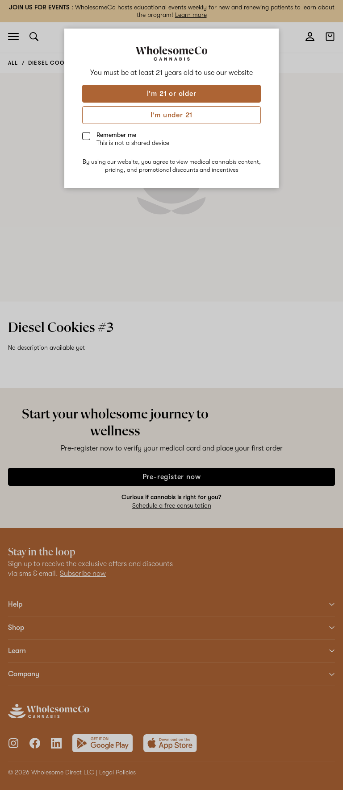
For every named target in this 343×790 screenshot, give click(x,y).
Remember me (132, 138)
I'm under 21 (172, 115)
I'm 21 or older (172, 94)
